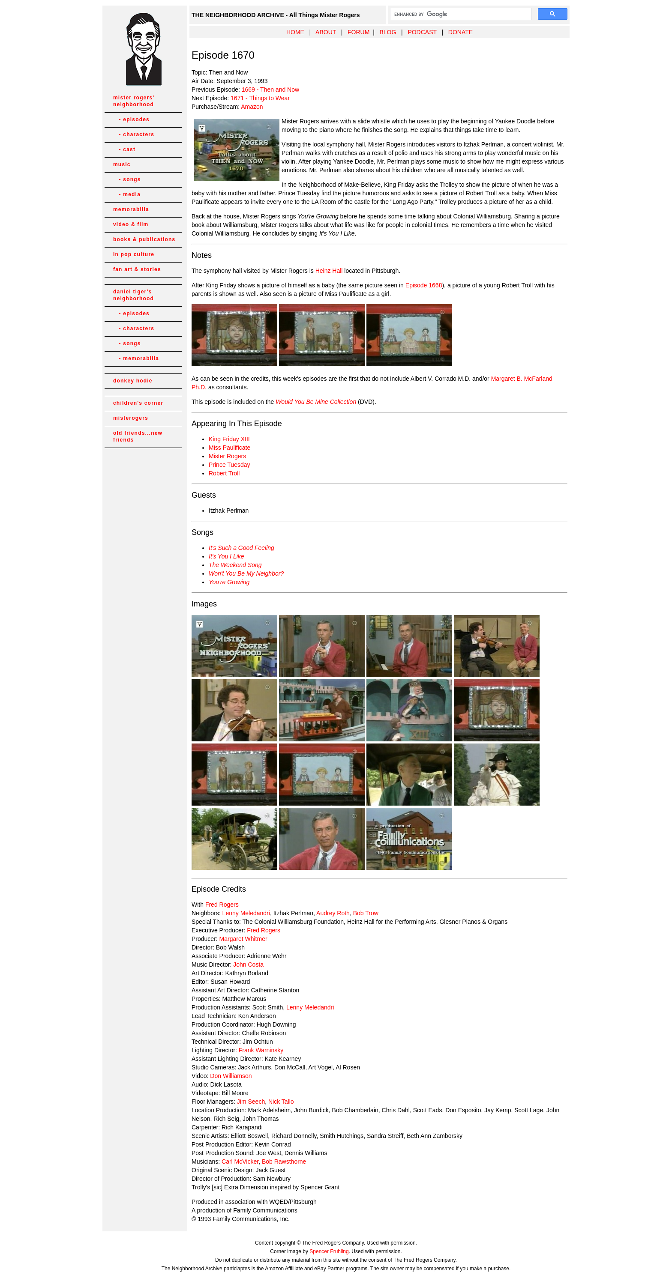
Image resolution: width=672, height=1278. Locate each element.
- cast (124, 149)
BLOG (387, 32)
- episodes (131, 119)
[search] (460, 14)
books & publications (144, 239)
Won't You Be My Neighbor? (246, 573)
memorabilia (131, 209)
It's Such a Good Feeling (241, 547)
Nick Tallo (281, 1101)
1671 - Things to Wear (260, 98)
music (122, 164)
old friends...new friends (137, 436)
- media (127, 194)
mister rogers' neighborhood (133, 101)
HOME (295, 32)
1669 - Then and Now (270, 89)
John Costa (248, 964)
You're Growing (229, 582)
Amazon (252, 106)
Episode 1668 (423, 285)
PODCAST (422, 32)
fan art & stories (137, 269)
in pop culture (133, 254)
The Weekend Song (235, 564)
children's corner (138, 403)
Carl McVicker (240, 1161)
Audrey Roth (333, 913)
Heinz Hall (329, 270)
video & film (130, 224)
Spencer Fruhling (328, 1251)
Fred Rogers (222, 904)
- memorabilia (136, 358)
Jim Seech (251, 1101)
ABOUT (325, 32)
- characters (133, 134)
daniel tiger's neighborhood (133, 295)
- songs (127, 179)
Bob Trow (365, 913)
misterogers (130, 418)
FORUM (358, 32)
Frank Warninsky (261, 1050)
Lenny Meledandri (246, 913)
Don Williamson (231, 1075)
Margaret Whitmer (243, 938)
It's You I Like (226, 556)
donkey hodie (133, 381)
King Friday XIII (229, 439)
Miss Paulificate (229, 447)
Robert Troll (224, 473)
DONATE (460, 32)
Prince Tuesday (229, 464)
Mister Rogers (227, 456)
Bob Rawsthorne (284, 1161)
